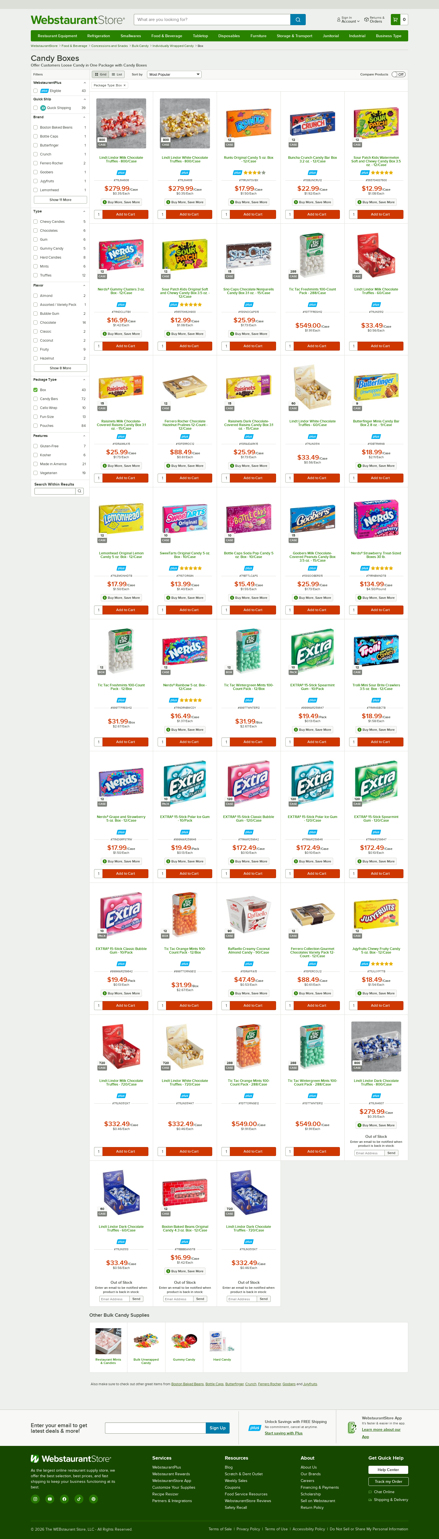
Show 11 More (60, 200)
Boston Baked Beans (187, 1384)
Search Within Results (54, 484)
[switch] (399, 74)
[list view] (117, 74)
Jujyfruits (310, 1384)
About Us (309, 1467)
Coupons (232, 1487)
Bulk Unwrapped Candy (146, 1361)
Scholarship (311, 1494)
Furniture (259, 36)
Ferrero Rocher (269, 1384)
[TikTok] (78, 1499)
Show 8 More (60, 368)
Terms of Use (276, 1529)
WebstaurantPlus (166, 1467)
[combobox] (212, 19)
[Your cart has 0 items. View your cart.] (399, 19)
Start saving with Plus (284, 1433)
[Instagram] (35, 1499)
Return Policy (312, 1507)
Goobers (289, 1384)
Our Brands (311, 1474)
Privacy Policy (248, 1529)
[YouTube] (49, 1499)
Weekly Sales (236, 1481)
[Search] (79, 491)
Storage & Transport (294, 36)
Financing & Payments (320, 1487)
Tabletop (200, 36)
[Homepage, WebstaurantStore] (78, 19)
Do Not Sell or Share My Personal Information (369, 1529)
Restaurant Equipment (57, 36)
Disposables (229, 36)
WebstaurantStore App (171, 1481)
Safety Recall (236, 1507)
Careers (307, 1481)
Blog (229, 1467)
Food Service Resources (246, 1494)
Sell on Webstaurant (318, 1501)
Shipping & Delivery (388, 1500)
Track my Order (388, 1481)
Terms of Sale (220, 1529)
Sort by (137, 74)
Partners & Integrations (172, 1501)
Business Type (388, 36)
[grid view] (100, 74)
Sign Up (218, 1428)
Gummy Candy (184, 1359)
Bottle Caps (215, 1384)
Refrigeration (98, 36)
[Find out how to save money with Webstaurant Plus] (121, 172)
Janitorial (331, 36)
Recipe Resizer (165, 1494)
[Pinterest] (93, 1499)
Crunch (250, 1384)
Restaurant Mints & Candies (108, 1361)
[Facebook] (64, 1499)
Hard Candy (222, 1359)
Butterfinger (234, 1384)
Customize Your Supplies (173, 1487)
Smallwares (131, 36)
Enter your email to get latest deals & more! (59, 1428)
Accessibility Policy (309, 1529)
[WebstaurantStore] (77, 1458)
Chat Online (381, 1492)
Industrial (357, 36)
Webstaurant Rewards (171, 1474)
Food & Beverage (166, 36)
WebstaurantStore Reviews (248, 1501)
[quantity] (98, 214)
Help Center (388, 1469)
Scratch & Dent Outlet (244, 1474)
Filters (38, 74)
